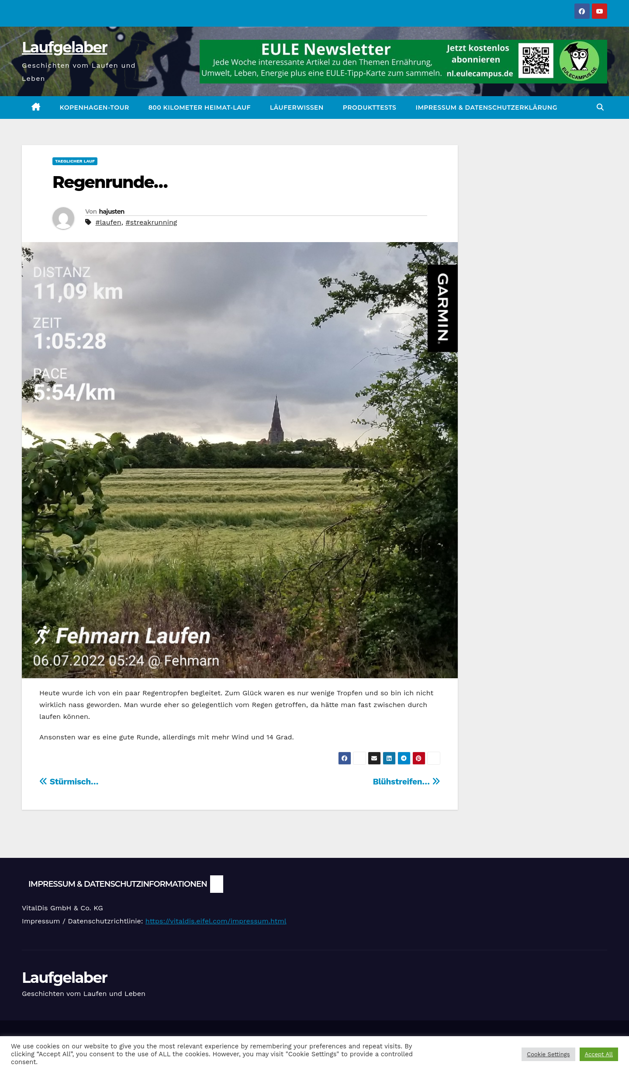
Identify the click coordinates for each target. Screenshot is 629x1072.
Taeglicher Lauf (75, 161)
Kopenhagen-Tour (94, 107)
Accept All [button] (599, 1054)
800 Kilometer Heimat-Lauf (200, 107)
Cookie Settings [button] (548, 1054)
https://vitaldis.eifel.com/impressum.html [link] (216, 921)
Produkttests (370, 107)
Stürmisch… (68, 782)
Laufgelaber (64, 47)
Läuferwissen (297, 107)
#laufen (108, 222)
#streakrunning (151, 222)
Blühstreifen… (406, 782)
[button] (600, 107)
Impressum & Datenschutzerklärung (486, 107)
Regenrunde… (109, 182)
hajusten (111, 211)
